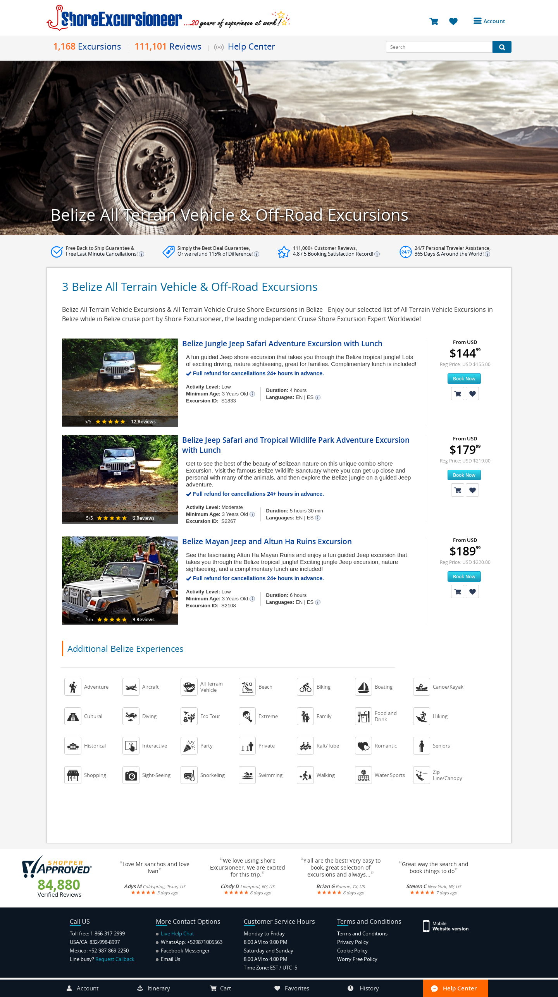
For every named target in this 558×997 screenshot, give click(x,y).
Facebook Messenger (183, 950)
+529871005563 (204, 942)
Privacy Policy (353, 942)
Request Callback (114, 959)
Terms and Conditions (362, 933)
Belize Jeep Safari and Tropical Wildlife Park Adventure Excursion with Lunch (296, 445)
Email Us (168, 959)
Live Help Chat (175, 933)
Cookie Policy (352, 950)
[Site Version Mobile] (450, 925)
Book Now (464, 378)
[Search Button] (502, 47)
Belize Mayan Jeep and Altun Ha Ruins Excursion (267, 541)
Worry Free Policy (357, 959)
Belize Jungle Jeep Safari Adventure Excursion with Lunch (282, 344)
